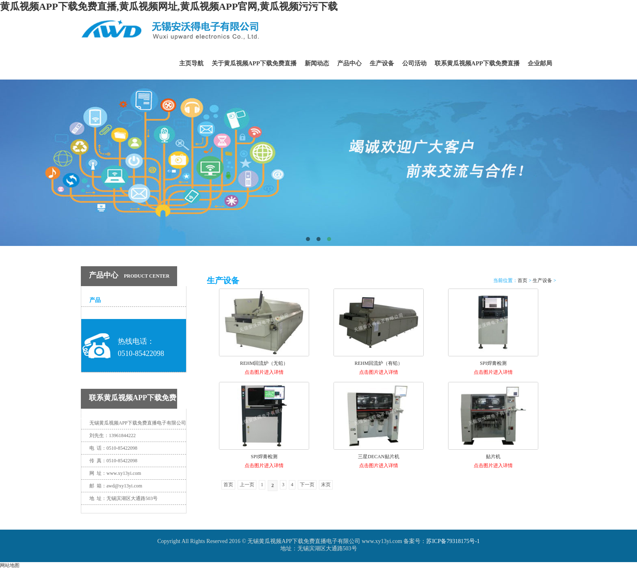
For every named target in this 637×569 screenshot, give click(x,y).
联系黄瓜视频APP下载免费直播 (477, 63)
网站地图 (10, 565)
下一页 (307, 484)
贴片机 (493, 456)
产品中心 (349, 63)
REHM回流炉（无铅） (264, 363)
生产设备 (382, 63)
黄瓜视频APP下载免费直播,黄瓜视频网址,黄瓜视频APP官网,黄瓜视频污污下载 (169, 6)
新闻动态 (317, 63)
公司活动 (414, 63)
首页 (522, 280)
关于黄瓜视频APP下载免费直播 (254, 63)
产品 (95, 300)
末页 (326, 484)
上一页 (247, 484)
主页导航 (191, 63)
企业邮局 (540, 63)
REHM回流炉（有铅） (379, 363)
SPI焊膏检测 (493, 363)
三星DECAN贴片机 (378, 456)
